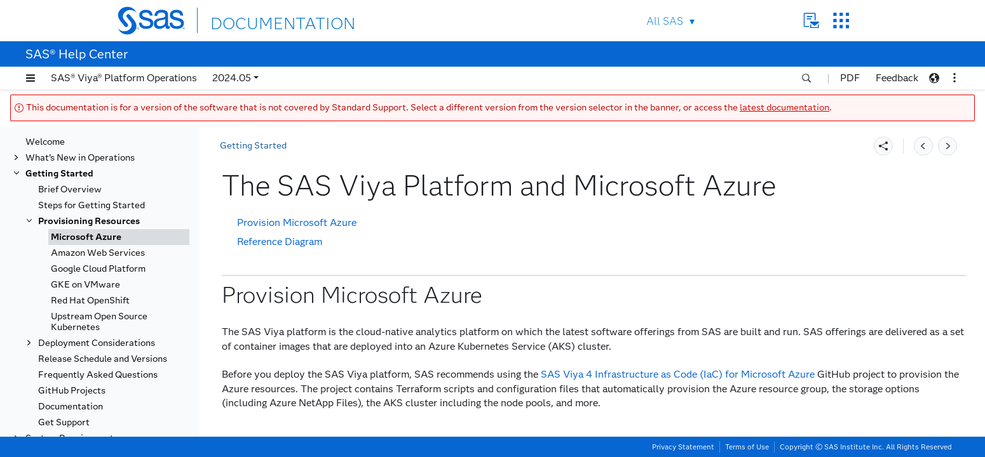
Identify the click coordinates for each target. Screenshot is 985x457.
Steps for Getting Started (91, 205)
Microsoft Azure (86, 237)
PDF (850, 78)
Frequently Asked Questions (98, 374)
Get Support (64, 422)
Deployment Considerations (96, 343)
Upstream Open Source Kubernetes (99, 322)
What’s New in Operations (80, 157)
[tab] (118, 237)
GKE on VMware (85, 284)
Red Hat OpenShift (90, 300)
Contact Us (811, 21)
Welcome (45, 141)
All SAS (664, 21)
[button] (30, 78)
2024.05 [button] (231, 78)
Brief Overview (70, 189)
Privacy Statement (683, 446)
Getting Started (59, 173)
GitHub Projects (71, 390)
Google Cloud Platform (98, 268)
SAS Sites (841, 21)
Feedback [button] (897, 78)
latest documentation (784, 107)
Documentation (70, 406)
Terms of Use (747, 446)
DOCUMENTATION (256, 20)
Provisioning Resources (89, 221)
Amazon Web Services (98, 253)
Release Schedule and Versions (102, 359)
